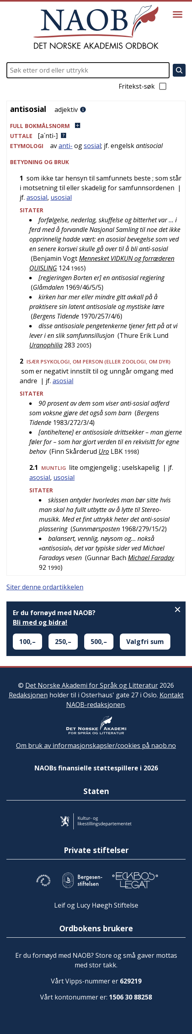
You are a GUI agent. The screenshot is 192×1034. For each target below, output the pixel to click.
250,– (63, 641)
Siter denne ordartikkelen (44, 587)
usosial (61, 197)
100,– (27, 641)
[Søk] (179, 70)
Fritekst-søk (143, 86)
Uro (104, 451)
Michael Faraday (151, 557)
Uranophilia (46, 345)
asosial (36, 197)
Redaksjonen (28, 695)
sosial (92, 145)
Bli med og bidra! (40, 622)
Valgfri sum (145, 641)
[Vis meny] (177, 14)
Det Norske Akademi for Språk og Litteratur (91, 685)
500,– (99, 641)
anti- (66, 145)
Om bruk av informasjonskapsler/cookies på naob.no (96, 745)
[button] (96, 126)
